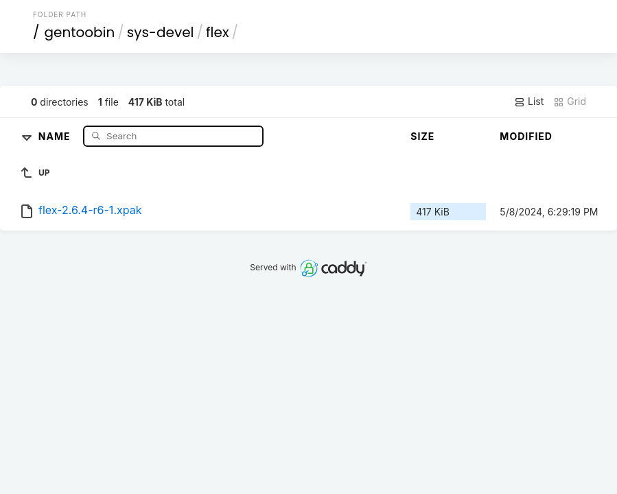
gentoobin (79, 32)
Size (422, 136)
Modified (526, 136)
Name (55, 135)
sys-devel (160, 32)
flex (217, 32)
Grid (569, 101)
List (529, 101)
